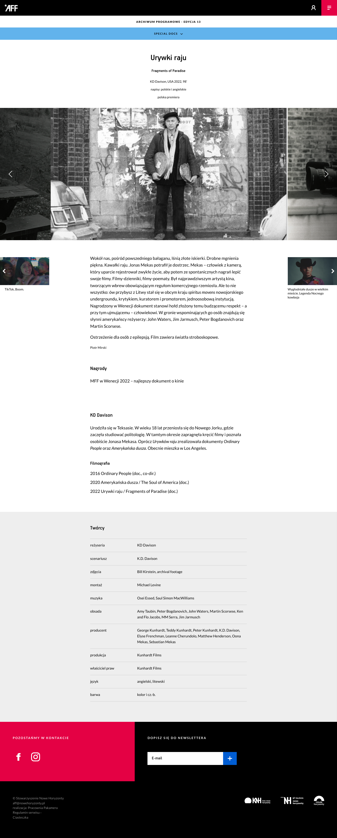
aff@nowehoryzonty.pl (29, 803)
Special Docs (166, 33)
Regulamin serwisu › (27, 813)
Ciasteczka (20, 817)
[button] (326, 173)
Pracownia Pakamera (43, 808)
